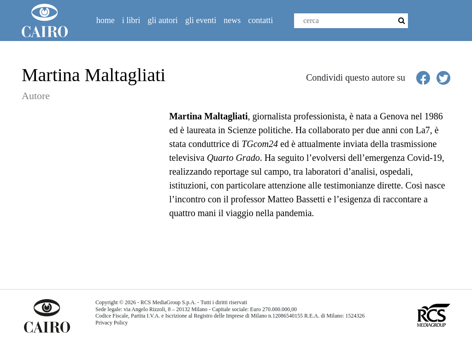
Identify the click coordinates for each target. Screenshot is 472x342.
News (232, 20)
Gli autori (163, 20)
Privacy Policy (111, 322)
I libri (131, 20)
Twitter (444, 24)
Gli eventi (200, 20)
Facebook (424, 24)
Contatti (260, 20)
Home (105, 20)
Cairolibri (48, 20)
